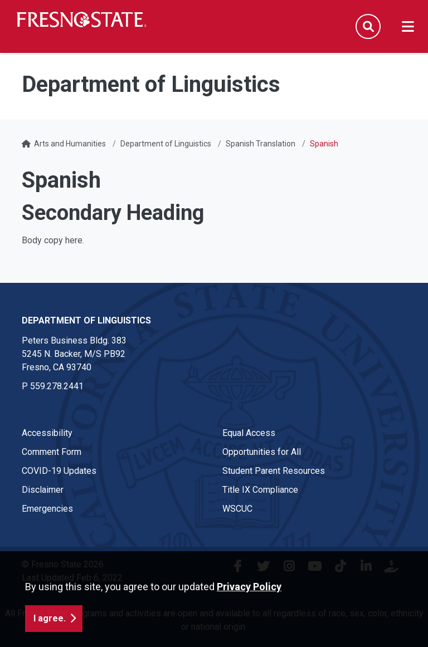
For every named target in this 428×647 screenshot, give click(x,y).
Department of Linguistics (165, 143)
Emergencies (47, 508)
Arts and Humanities (70, 143)
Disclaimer (43, 489)
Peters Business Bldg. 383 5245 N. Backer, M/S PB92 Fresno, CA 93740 (74, 353)
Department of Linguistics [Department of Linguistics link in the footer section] (86, 320)
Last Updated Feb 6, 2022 (72, 577)
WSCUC (237, 508)
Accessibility (47, 433)
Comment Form (51, 452)
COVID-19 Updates (59, 470)
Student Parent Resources (273, 470)
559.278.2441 (57, 386)
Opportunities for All (261, 452)
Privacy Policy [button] (249, 627)
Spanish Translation (260, 143)
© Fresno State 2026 (63, 564)
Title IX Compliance (260, 489)
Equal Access (248, 433)
